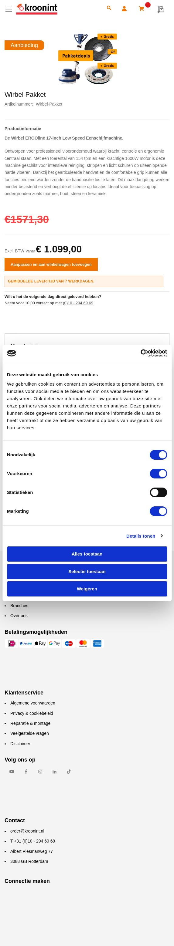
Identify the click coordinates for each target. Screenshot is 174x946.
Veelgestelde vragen (29, 733)
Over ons (19, 615)
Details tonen (140, 536)
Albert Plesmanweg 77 (31, 851)
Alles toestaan (87, 553)
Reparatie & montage (30, 723)
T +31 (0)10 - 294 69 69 (32, 841)
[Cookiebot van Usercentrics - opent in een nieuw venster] (140, 353)
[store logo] (57, 9)
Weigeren (87, 588)
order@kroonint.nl (27, 831)
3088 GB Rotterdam (29, 861)
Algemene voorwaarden (32, 703)
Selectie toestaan (87, 571)
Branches (19, 605)
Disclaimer (20, 743)
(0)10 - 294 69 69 (78, 303)
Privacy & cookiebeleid (31, 713)
